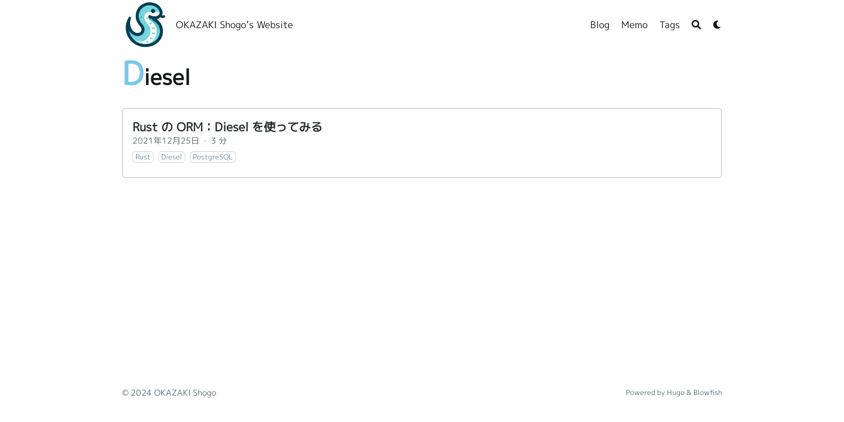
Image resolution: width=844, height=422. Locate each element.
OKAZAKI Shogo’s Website (234, 24)
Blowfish (707, 392)
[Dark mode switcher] (717, 24)
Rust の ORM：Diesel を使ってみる (227, 126)
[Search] (696, 24)
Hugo (676, 392)
